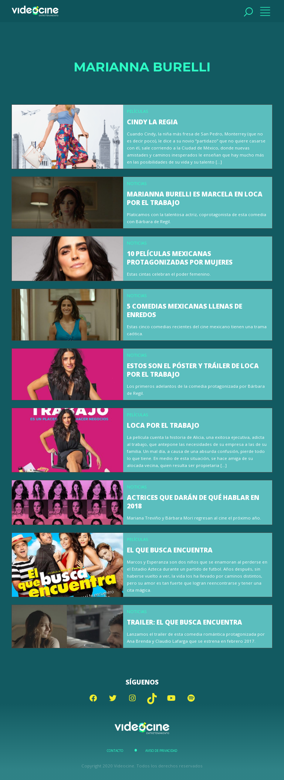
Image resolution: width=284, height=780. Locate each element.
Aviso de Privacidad (161, 751)
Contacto (115, 751)
